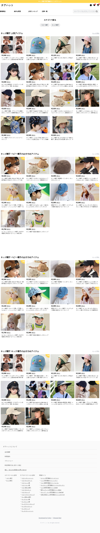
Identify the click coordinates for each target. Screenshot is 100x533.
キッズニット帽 (26, 501)
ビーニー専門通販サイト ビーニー (50, 478)
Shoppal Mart (57, 518)
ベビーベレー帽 (26, 485)
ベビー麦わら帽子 (26, 487)
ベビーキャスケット (27, 480)
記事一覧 (44, 11)
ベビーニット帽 (26, 483)
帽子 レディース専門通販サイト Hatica (51, 490)
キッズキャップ (26, 509)
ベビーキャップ (26, 492)
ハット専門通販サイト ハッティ (49, 480)
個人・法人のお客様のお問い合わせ (16, 470)
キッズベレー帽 (26, 499)
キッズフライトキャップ (28, 504)
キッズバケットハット (27, 511)
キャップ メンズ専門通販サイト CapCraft (52, 492)
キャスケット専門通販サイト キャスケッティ (53, 485)
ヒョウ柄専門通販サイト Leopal (49, 487)
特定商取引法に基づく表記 (13, 465)
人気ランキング (33, 11)
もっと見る (95, 33)
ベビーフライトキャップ (28, 494)
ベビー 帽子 (44, 25)
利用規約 (7, 456)
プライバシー (9, 461)
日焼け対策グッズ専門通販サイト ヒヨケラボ (53, 494)
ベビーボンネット (26, 490)
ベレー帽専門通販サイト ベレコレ (50, 483)
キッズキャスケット (27, 506)
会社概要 (7, 452)
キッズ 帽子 (55, 25)
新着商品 (2, 11)
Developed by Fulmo (45, 518)
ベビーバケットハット (27, 478)
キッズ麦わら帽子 (26, 497)
